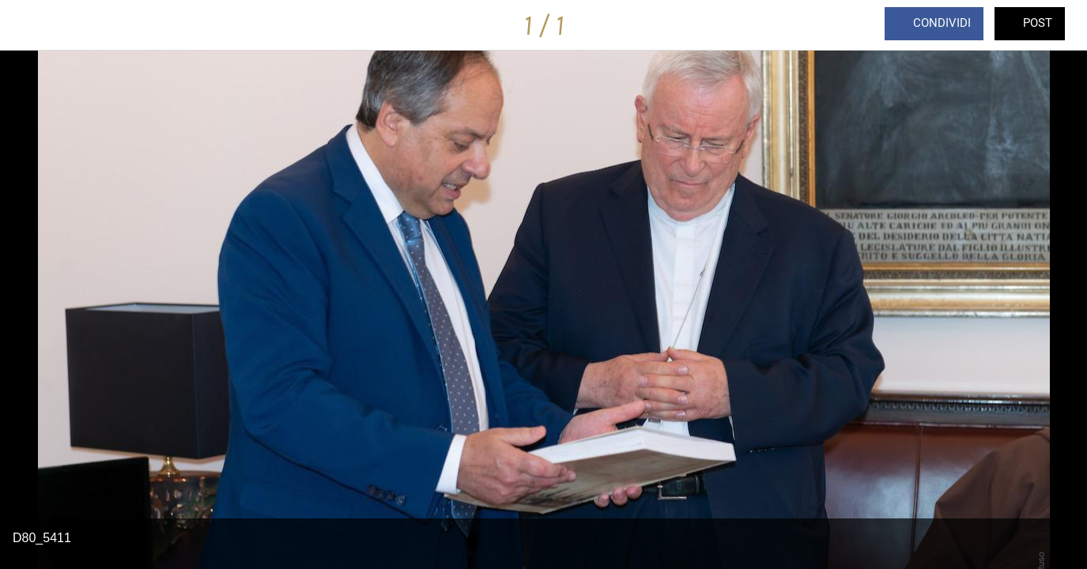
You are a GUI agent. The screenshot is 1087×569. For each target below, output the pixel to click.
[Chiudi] (25, 25)
